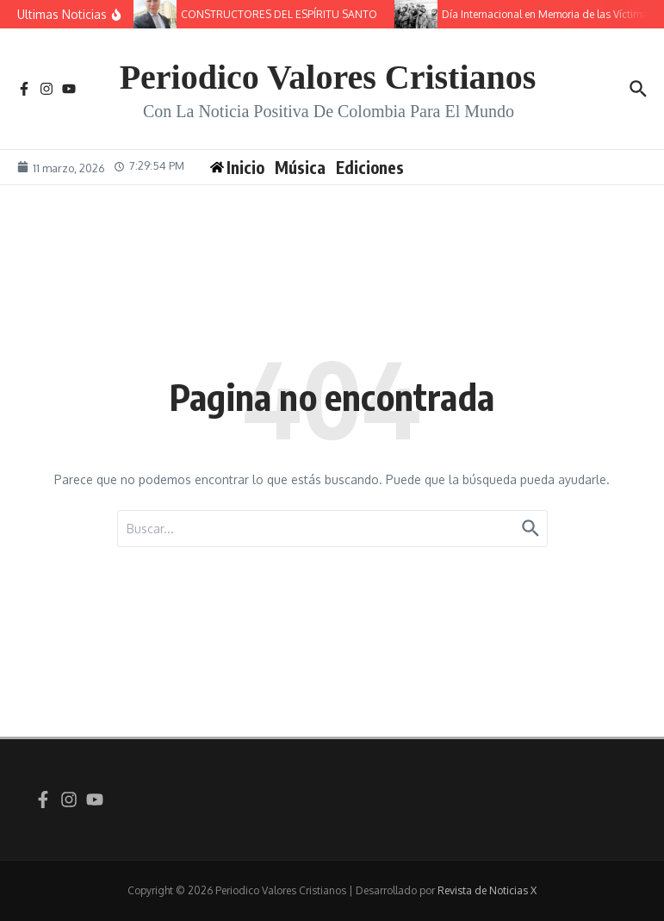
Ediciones (370, 167)
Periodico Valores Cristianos (328, 77)
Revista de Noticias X (487, 890)
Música (300, 167)
